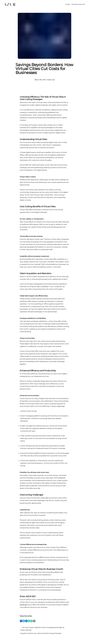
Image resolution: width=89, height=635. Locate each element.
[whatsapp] (31, 621)
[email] (34, 621)
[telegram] (29, 621)
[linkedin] (26, 621)
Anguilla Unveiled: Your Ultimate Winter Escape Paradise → (41, 633)
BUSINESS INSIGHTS (78, 4)
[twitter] (23, 621)
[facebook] (21, 621)
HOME (68, 4)
